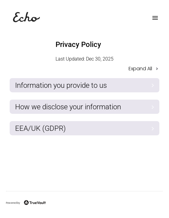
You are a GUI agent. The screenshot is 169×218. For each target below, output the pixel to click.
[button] (84, 69)
